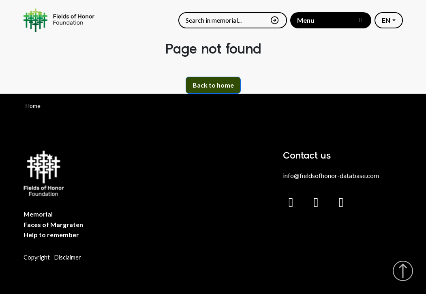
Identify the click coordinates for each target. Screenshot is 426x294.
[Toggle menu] (330, 20)
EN (386, 20)
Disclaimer (67, 257)
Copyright (37, 257)
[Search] (226, 20)
